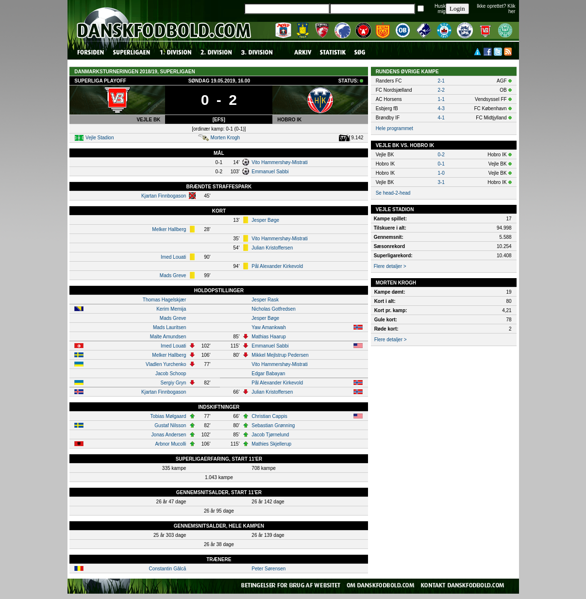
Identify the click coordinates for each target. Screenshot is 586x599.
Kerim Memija (171, 309)
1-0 (440, 173)
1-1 (440, 99)
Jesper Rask (265, 299)
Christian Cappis (269, 416)
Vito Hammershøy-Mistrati (279, 162)
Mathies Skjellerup (271, 444)
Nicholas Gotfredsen (273, 309)
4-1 (440, 117)
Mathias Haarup (268, 336)
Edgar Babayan (268, 373)
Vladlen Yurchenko (166, 364)
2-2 (440, 90)
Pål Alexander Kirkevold (277, 266)
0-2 (440, 154)
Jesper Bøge (265, 220)
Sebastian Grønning (273, 425)
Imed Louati (173, 257)
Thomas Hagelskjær (164, 299)
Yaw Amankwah (268, 327)
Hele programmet (394, 128)
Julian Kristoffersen (272, 247)
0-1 (440, 163)
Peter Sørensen (268, 568)
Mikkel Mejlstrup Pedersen (279, 355)
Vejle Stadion (99, 137)
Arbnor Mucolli (170, 444)
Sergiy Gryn (173, 382)
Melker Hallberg (169, 229)
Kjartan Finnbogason (163, 196)
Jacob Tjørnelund (270, 434)
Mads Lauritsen (169, 327)
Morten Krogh (225, 137)
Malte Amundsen (168, 336)
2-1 (440, 80)
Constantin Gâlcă (167, 568)
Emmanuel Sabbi (269, 171)
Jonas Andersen (168, 434)
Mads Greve (173, 275)
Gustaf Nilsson (170, 425)
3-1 (440, 182)
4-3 (440, 108)
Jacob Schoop (170, 373)
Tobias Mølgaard (168, 416)
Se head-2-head (393, 193)
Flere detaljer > (390, 266)
